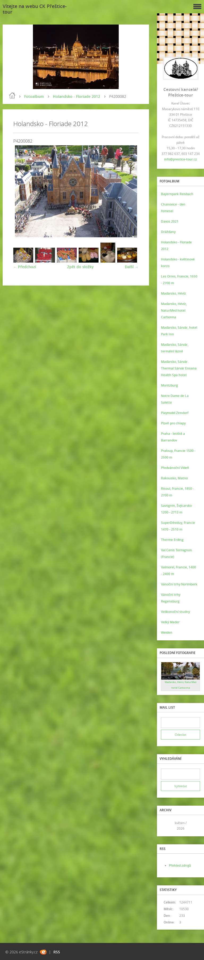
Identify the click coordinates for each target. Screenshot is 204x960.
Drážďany (168, 232)
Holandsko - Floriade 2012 (76, 96)
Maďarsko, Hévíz (173, 293)
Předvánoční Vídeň (175, 467)
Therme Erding (172, 539)
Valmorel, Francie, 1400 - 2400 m (178, 570)
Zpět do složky (80, 266)
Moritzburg (169, 385)
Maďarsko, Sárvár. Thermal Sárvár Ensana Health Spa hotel (179, 368)
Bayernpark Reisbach (177, 194)
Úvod (12, 95)
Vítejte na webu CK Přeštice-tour (35, 9)
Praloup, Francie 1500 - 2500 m (178, 454)
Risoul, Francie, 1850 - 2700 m (177, 491)
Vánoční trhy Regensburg (170, 598)
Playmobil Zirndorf (174, 413)
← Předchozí (24, 266)
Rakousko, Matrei (174, 478)
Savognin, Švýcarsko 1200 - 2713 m (176, 509)
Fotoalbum (34, 96)
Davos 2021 (169, 221)
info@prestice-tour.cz (180, 159)
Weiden (166, 632)
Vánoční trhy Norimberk (179, 584)
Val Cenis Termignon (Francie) (176, 553)
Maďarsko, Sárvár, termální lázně (174, 348)
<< (167, 826)
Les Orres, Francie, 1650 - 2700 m (179, 279)
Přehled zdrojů (180, 865)
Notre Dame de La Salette (175, 399)
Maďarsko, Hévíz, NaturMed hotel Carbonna (174, 310)
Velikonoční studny (175, 611)
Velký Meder (170, 622)
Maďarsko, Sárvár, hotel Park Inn (179, 330)
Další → (131, 266)
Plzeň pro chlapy (173, 423)
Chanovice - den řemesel (173, 207)
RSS (56, 951)
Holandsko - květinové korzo (178, 262)
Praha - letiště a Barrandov (173, 437)
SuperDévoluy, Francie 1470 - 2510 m (178, 526)
